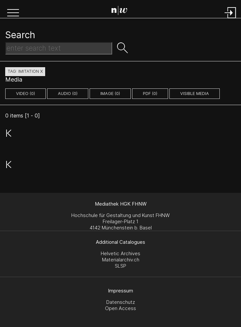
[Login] (230, 19)
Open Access (120, 308)
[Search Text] (58, 48)
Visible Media (194, 93)
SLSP (120, 266)
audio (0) (67, 93)
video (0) (25, 93)
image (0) (110, 93)
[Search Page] (122, 11)
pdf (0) (150, 93)
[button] (13, 13)
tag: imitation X (25, 71)
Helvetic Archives (120, 253)
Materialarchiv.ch (120, 260)
